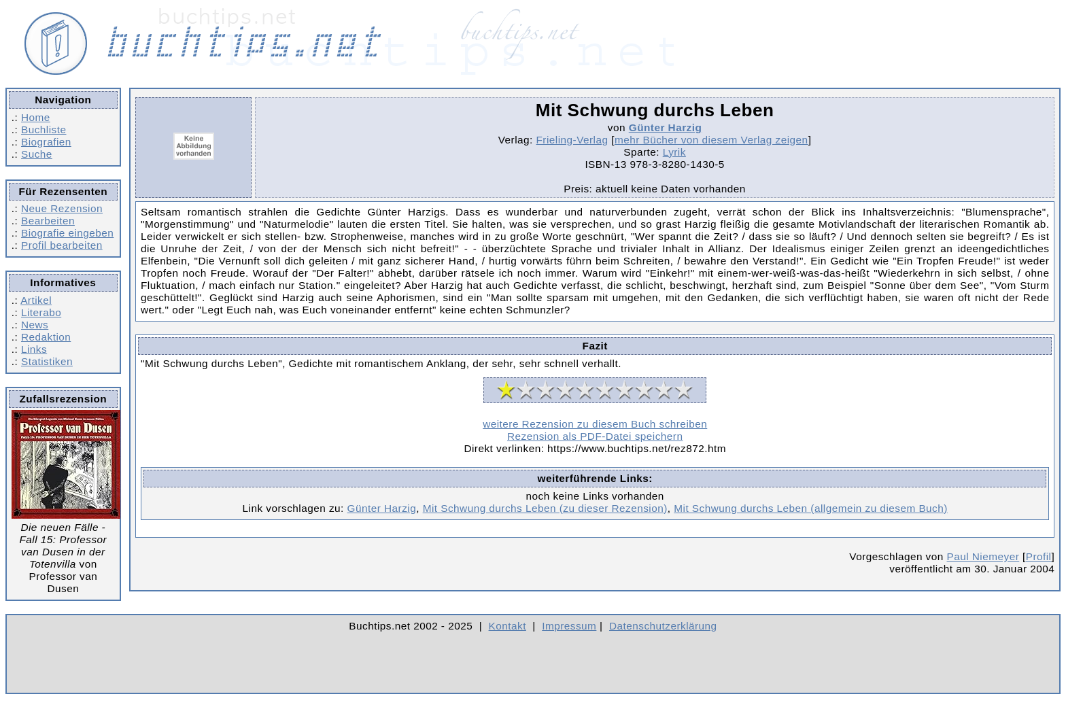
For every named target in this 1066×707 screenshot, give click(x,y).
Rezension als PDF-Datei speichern (595, 436)
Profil (1039, 556)
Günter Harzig (665, 127)
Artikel (36, 300)
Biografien (46, 142)
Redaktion (46, 337)
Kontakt (507, 626)
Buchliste (43, 129)
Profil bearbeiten (62, 245)
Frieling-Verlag (572, 139)
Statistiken (47, 361)
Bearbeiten (48, 220)
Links (34, 349)
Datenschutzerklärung (663, 626)
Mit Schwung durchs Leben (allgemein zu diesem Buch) (811, 508)
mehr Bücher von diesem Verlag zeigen (711, 139)
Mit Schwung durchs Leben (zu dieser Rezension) (545, 508)
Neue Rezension (62, 208)
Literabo (41, 312)
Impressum (569, 626)
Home (35, 117)
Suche (36, 154)
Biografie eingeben (67, 233)
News (34, 324)
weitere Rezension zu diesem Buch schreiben (595, 424)
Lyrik (674, 152)
